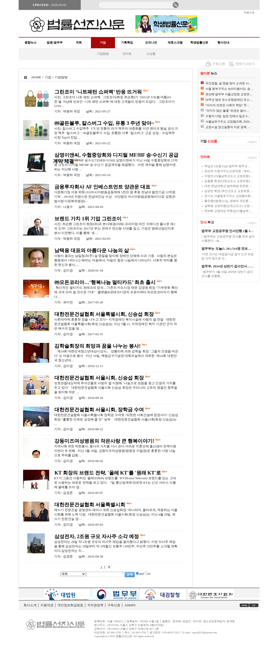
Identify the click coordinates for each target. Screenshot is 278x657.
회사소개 (30, 605)
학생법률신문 (199, 42)
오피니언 (151, 42)
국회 (79, 42)
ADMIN (129, 605)
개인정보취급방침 (70, 605)
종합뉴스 (31, 42)
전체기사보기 (245, 64)
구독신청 (218, 64)
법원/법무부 (54, 42)
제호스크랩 (175, 42)
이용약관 (46, 605)
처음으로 (249, 12)
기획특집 (127, 42)
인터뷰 (126, 53)
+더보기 (252, 142)
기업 (103, 42)
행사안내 (223, 42)
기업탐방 (103, 53)
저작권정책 (95, 605)
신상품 (151, 53)
